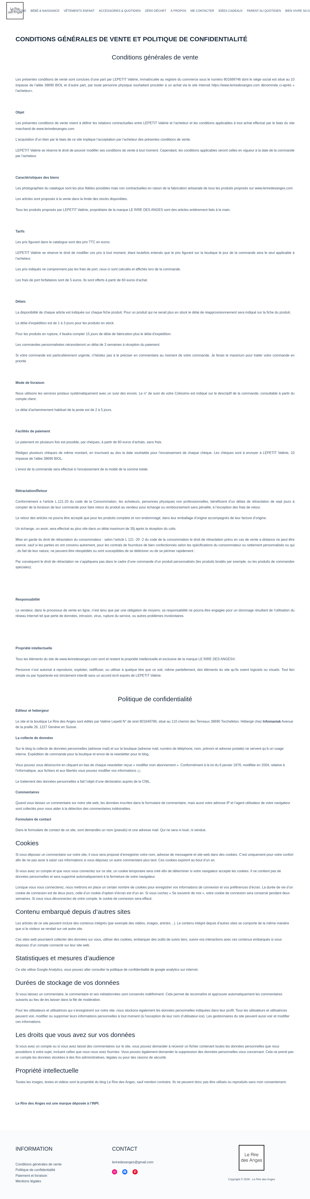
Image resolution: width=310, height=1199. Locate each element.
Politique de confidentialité (35, 1170)
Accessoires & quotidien (120, 10)
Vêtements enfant (79, 10)
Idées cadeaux (230, 10)
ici (138, 770)
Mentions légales (28, 1181)
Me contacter (202, 10)
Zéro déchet (155, 10)
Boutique (18, 10)
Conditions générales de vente (39, 1164)
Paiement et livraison (31, 1175)
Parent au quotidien (264, 10)
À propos (178, 10)
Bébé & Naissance (45, 10)
